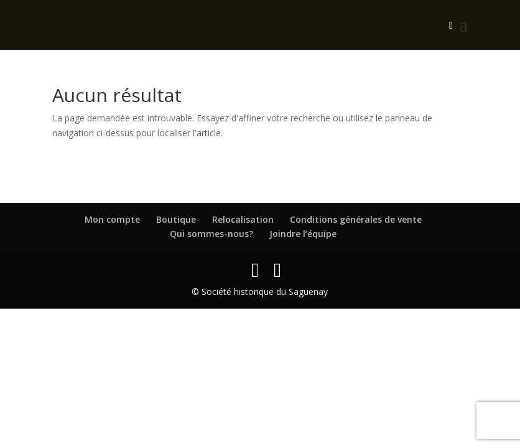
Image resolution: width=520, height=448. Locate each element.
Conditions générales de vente (356, 219)
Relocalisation (243, 219)
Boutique (176, 219)
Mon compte (112, 219)
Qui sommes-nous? (211, 234)
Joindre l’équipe (303, 234)
